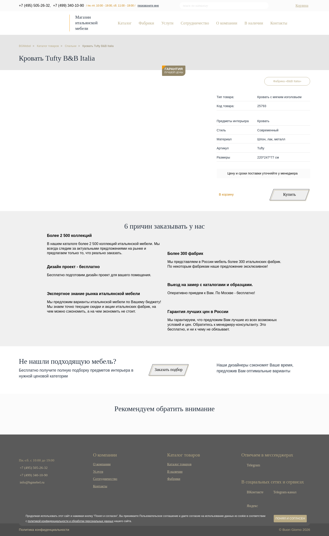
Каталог (124, 23)
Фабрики (146, 23)
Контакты (278, 23)
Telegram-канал (284, 492)
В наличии (254, 23)
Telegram (253, 465)
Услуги (167, 23)
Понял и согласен (290, 518)
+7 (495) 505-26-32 (34, 5)
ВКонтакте (254, 492)
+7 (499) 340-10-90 (68, 5)
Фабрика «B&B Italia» (287, 81)
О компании (226, 23)
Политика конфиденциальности (44, 530)
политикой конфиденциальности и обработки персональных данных (70, 521)
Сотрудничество (195, 23)
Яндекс (252, 506)
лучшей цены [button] (173, 70)
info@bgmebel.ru (32, 482)
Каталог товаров (179, 464)
